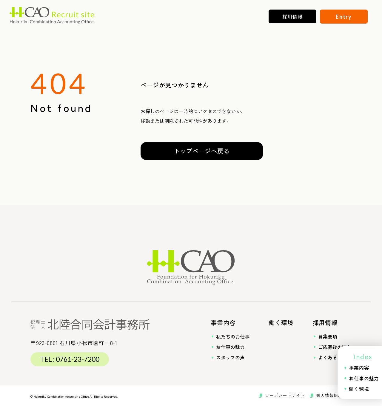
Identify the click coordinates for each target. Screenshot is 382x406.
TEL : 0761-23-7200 (69, 359)
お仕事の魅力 (228, 347)
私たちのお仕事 (230, 336)
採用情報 (325, 322)
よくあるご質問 (332, 357)
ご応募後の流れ (332, 347)
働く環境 (281, 322)
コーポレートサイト (285, 395)
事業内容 (223, 322)
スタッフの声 (228, 357)
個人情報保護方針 (333, 395)
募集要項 (325, 336)
